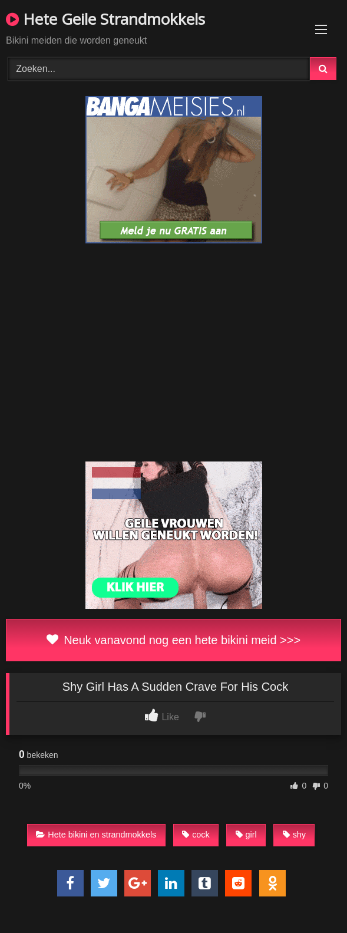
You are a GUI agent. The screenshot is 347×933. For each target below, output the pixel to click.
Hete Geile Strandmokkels (105, 18)
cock (196, 834)
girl (246, 834)
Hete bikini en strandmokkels (96, 834)
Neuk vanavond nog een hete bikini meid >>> (173, 640)
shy (294, 834)
